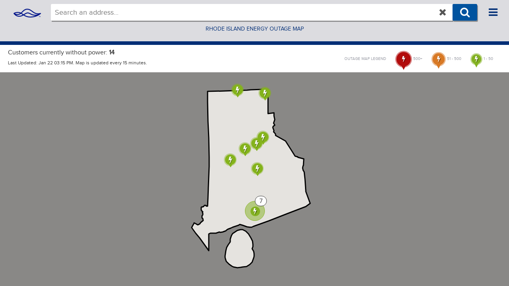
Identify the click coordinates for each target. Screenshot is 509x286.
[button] (237, 90)
